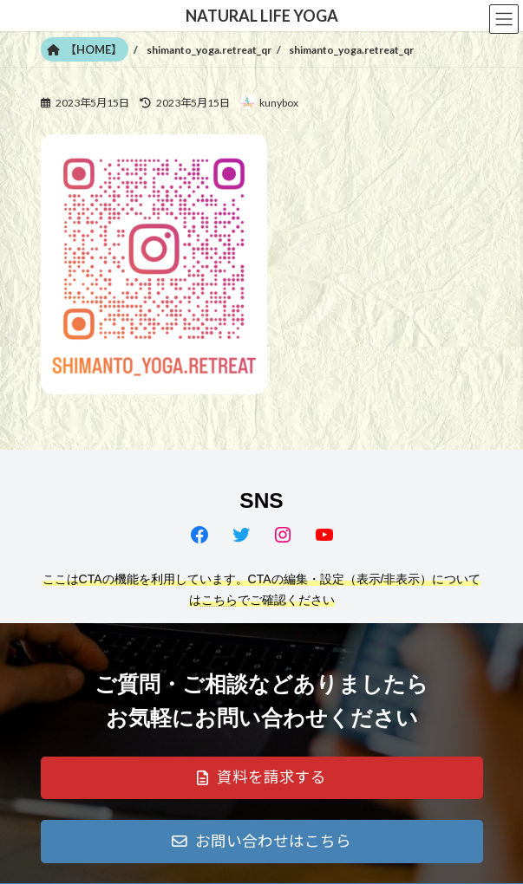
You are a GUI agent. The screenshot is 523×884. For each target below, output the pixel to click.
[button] (262, 778)
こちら (219, 600)
